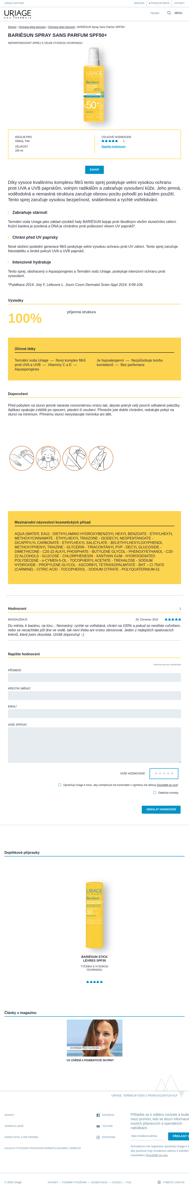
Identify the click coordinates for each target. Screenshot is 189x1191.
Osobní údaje (99, 1182)
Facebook (105, 1115)
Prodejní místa (160, 3)
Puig (128, 1182)
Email (12, 706)
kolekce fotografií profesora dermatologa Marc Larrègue (42, 1148)
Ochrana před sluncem (32, 27)
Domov (12, 27)
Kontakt (179, 3)
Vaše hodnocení (132, 773)
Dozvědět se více (167, 785)
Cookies (117, 1182)
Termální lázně (14, 1126)
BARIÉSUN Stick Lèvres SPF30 (94, 959)
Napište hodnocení (113, 146)
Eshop (94, 169)
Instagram (105, 1137)
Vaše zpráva (17, 724)
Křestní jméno (19, 688)
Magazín (139, 3)
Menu (178, 13)
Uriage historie (14, 3)
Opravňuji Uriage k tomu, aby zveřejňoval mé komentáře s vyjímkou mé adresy (118, 785)
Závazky (9, 1115)
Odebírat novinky (165, 792)
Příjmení (15, 670)
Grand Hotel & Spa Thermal (21, 1137)
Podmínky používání (74, 1182)
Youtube (104, 1126)
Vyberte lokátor (171, 1182)
